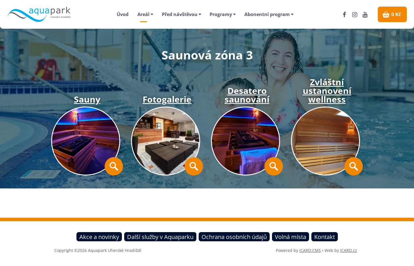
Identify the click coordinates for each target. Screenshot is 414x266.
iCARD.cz (348, 250)
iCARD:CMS (310, 250)
